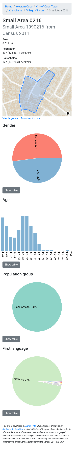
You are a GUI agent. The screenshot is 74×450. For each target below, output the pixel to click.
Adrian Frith (30, 426)
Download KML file (30, 118)
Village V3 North (35, 10)
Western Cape (24, 6)
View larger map (10, 118)
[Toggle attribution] (68, 113)
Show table (11, 190)
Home (8, 6)
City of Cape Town (47, 6)
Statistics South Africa (12, 429)
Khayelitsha (16, 10)
